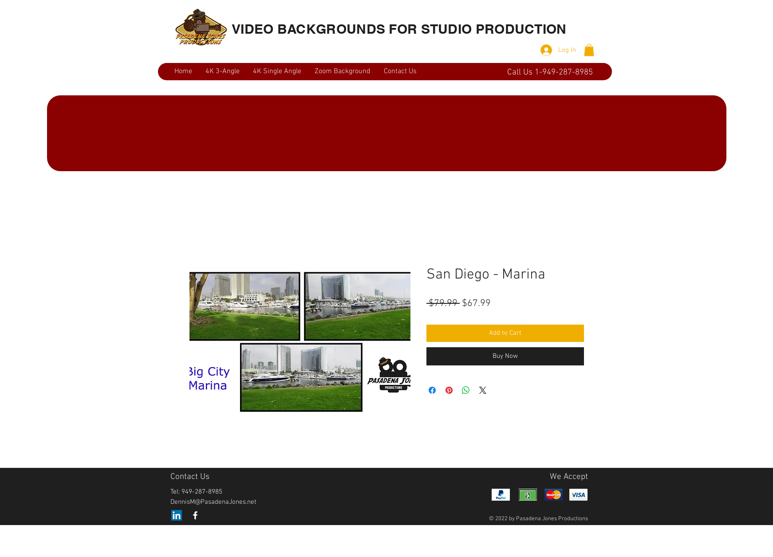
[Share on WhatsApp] (466, 390)
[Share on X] (482, 390)
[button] (589, 50)
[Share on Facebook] (432, 390)
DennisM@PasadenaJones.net (213, 502)
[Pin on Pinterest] (449, 390)
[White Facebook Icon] (195, 515)
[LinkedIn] (176, 515)
